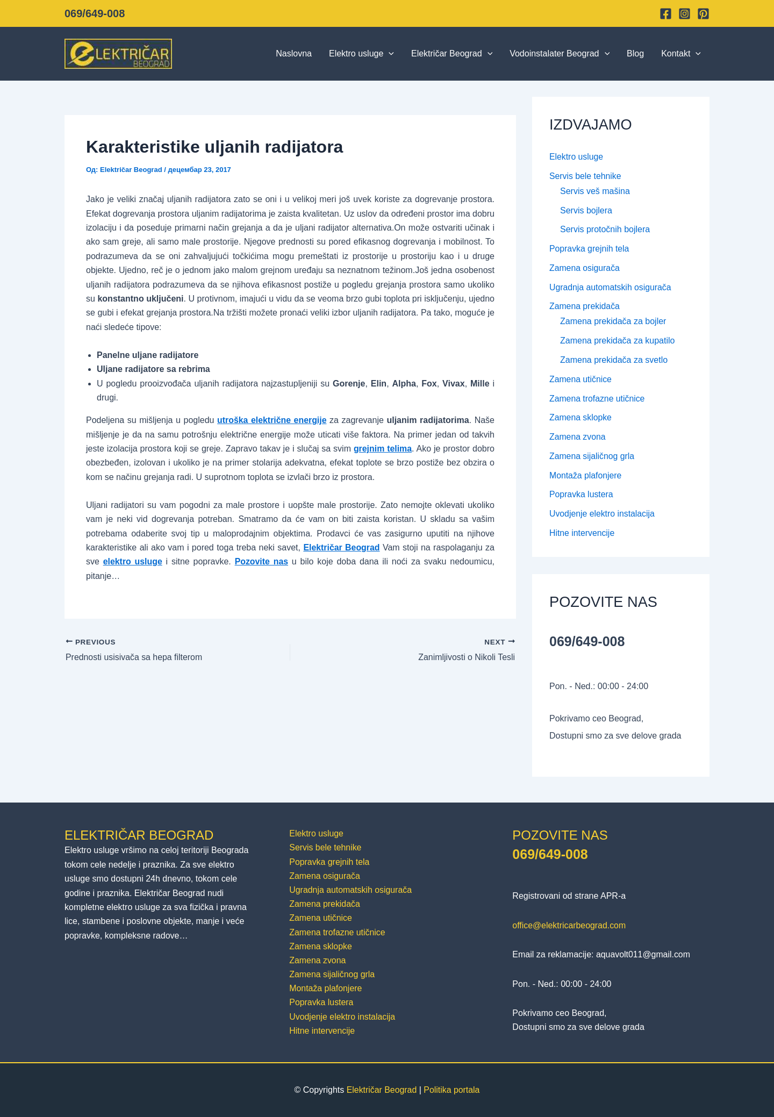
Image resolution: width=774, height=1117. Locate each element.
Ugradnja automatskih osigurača (610, 287)
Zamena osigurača (585, 268)
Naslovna (294, 53)
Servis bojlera (586, 210)
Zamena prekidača (585, 307)
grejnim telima (382, 448)
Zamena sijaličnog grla (592, 457)
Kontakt (681, 53)
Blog (635, 53)
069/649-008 (94, 13)
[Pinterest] (703, 14)
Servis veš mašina (595, 191)
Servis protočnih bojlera (605, 229)
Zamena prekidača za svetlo (614, 361)
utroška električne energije (272, 420)
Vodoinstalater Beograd (560, 53)
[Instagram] (684, 14)
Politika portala (452, 1089)
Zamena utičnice (580, 380)
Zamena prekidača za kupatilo (617, 341)
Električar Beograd (451, 53)
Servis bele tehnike (585, 176)
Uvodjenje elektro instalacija (602, 515)
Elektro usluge (361, 53)
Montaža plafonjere (585, 477)
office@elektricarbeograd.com (569, 923)
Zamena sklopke (580, 419)
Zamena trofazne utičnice (597, 399)
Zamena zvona (577, 438)
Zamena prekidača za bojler (613, 322)
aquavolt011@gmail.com (643, 952)
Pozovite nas (262, 561)
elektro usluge (133, 561)
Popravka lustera (581, 496)
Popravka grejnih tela (589, 249)
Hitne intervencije (582, 535)
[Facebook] (666, 14)
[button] (388, 53)
